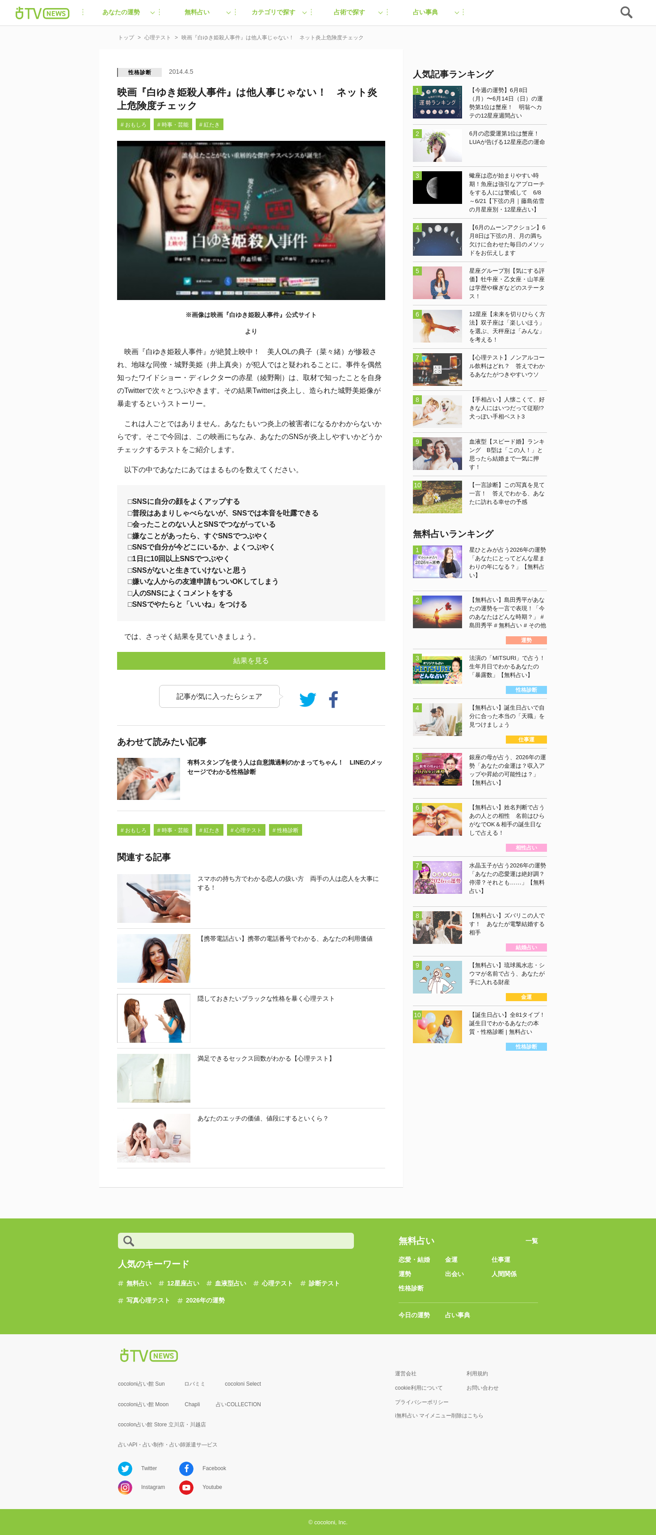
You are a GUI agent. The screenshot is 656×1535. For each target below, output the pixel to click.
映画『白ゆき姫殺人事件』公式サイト (263, 314)
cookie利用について (419, 1388)
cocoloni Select (243, 1384)
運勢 (405, 1273)
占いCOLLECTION (238, 1404)
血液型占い (230, 1283)
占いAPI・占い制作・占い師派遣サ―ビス (168, 1445)
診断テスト (324, 1283)
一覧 (532, 1240)
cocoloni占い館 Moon (143, 1404)
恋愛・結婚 (414, 1259)
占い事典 (457, 1315)
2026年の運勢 (205, 1300)
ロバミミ (195, 1384)
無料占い (138, 1283)
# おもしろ (134, 125)
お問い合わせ (483, 1388)
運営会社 (405, 1373)
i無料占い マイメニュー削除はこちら (439, 1415)
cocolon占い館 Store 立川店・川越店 (162, 1424)
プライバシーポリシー (422, 1402)
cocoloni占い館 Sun (141, 1384)
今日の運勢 (414, 1315)
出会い (454, 1273)
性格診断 (139, 72)
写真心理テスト (148, 1300)
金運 (451, 1259)
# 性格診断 (286, 830)
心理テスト (277, 1283)
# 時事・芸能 (173, 125)
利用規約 (477, 1373)
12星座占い (183, 1283)
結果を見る (251, 660)
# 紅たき (209, 125)
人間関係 (504, 1273)
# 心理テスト (246, 830)
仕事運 (501, 1259)
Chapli (192, 1404)
